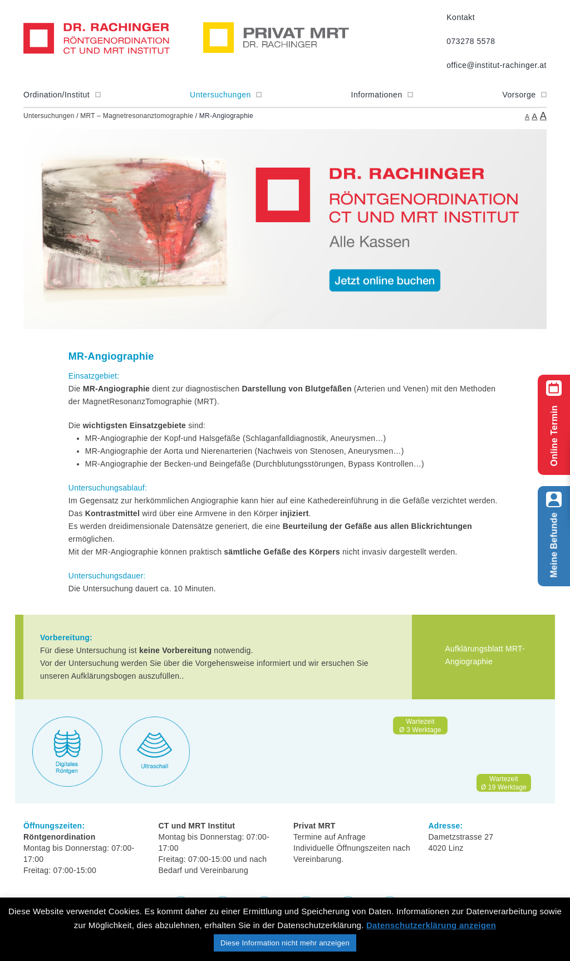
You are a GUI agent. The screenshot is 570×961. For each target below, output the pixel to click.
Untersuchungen (226, 94)
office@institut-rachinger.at (496, 65)
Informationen (382, 94)
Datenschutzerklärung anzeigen (431, 925)
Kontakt (460, 17)
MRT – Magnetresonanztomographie (136, 116)
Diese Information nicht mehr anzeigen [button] (285, 943)
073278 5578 (470, 41)
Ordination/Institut (62, 94)
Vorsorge (524, 94)
